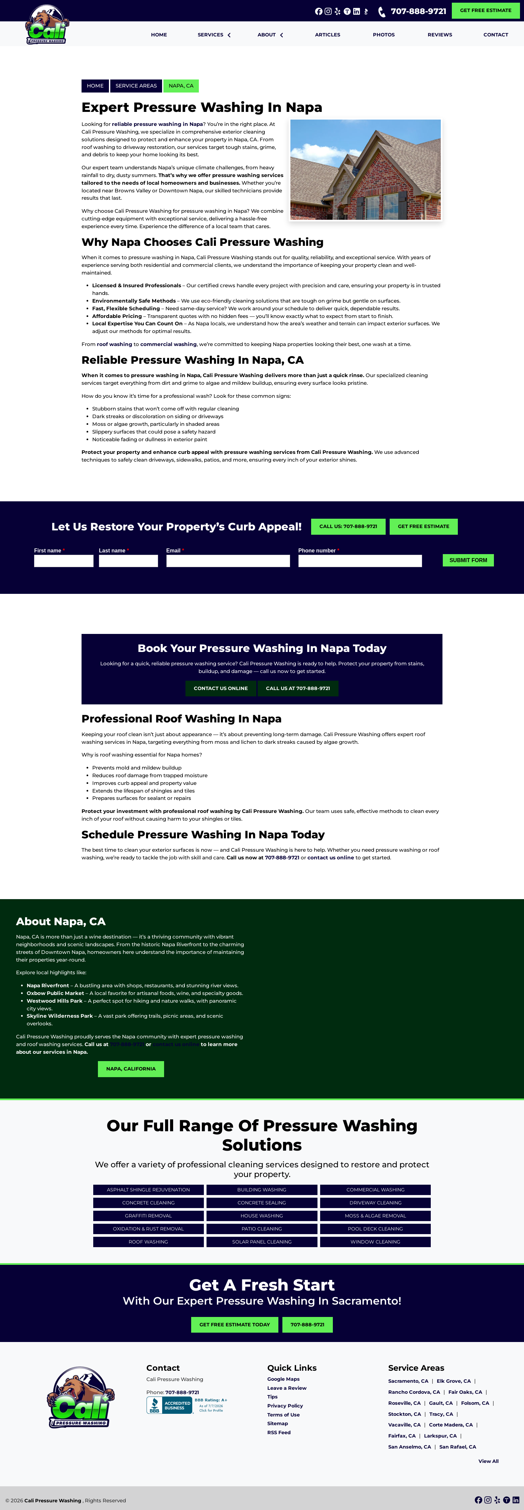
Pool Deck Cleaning (375, 1229)
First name (49, 550)
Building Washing (261, 1190)
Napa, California (131, 1069)
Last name (114, 550)
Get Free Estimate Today (235, 1325)
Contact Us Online (221, 688)
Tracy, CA (441, 1414)
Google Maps (283, 1379)
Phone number (319, 550)
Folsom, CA (475, 1403)
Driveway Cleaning (376, 1203)
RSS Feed (279, 1433)
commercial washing (168, 344)
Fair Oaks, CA (465, 1392)
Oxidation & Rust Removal (148, 1229)
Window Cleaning (375, 1242)
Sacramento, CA (408, 1381)
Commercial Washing (376, 1190)
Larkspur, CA (440, 1436)
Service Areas (136, 85)
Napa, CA (181, 85)
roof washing (114, 344)
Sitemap (277, 1423)
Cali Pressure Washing (52, 1501)
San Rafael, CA (457, 1447)
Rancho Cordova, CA (414, 1392)
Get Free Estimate (486, 10)
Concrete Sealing (262, 1203)
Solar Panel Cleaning (262, 1242)
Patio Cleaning (262, 1229)
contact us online (330, 857)
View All (489, 1461)
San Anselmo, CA (409, 1447)
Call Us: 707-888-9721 (348, 526)
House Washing (262, 1216)
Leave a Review (286, 1388)
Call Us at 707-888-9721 (298, 688)
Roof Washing (148, 1242)
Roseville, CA (404, 1403)
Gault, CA (441, 1403)
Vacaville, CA (404, 1425)
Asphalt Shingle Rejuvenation (148, 1190)
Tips (272, 1397)
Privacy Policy (285, 1406)
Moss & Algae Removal (375, 1216)
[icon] (319, 11)
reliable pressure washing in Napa (157, 124)
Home (95, 85)
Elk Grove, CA (454, 1381)
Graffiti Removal (148, 1216)
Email (175, 550)
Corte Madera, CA (451, 1425)
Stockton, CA (404, 1414)
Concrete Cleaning (148, 1203)
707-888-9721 (410, 11)
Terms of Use (283, 1415)
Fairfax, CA (402, 1436)
